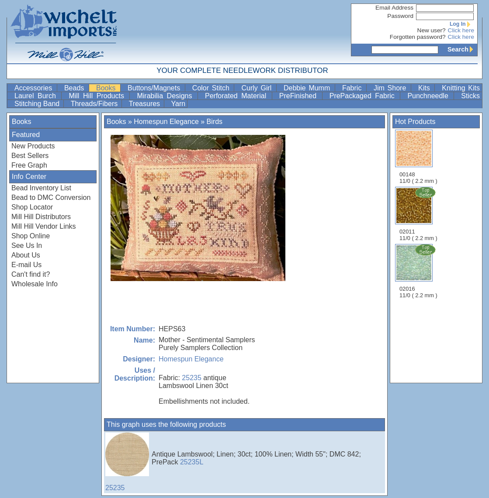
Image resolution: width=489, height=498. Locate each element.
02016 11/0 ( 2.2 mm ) (419, 271)
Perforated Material (237, 96)
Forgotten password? (418, 37)
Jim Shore (391, 88)
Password (400, 16)
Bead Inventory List (41, 188)
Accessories (34, 88)
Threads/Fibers (95, 103)
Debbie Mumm (308, 88)
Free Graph (29, 165)
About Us (25, 255)
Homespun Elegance (166, 121)
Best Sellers (30, 155)
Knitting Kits (461, 88)
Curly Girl (257, 88)
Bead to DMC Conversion (50, 197)
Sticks (470, 96)
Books (107, 88)
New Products (33, 146)
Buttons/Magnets (155, 88)
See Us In (26, 245)
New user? (431, 30)
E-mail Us (26, 264)
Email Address (394, 7)
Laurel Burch (36, 96)
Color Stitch (212, 88)
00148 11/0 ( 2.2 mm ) (418, 157)
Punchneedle (429, 96)
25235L (191, 462)
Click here (461, 30)
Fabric (353, 88)
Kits (425, 88)
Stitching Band (38, 103)
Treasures (145, 103)
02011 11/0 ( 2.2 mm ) (419, 213)
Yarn (178, 103)
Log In (462, 24)
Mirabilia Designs (166, 96)
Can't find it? (30, 274)
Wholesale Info (34, 284)
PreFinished (299, 96)
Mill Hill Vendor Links (43, 226)
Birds (214, 121)
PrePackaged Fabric (364, 96)
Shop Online (30, 236)
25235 (191, 377)
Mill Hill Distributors (41, 216)
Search (462, 49)
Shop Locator (32, 207)
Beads (75, 88)
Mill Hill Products (98, 96)
